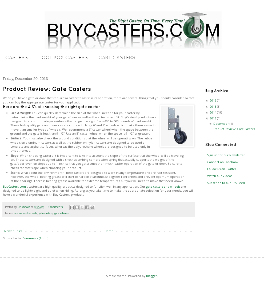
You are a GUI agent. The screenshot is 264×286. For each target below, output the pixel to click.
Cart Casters (116, 57)
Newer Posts (13, 231)
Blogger (151, 276)
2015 (213, 106)
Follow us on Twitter (221, 169)
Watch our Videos (219, 176)
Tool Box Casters (63, 57)
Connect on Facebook (222, 162)
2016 (213, 100)
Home (109, 231)
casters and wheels (25, 213)
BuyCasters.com (14, 186)
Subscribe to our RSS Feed (225, 183)
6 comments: (56, 207)
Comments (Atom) (35, 238)
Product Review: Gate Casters (47, 88)
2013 (213, 118)
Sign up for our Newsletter (225, 155)
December (221, 124)
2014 (213, 112)
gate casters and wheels (163, 186)
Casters (16, 57)
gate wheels (61, 213)
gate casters (46, 213)
